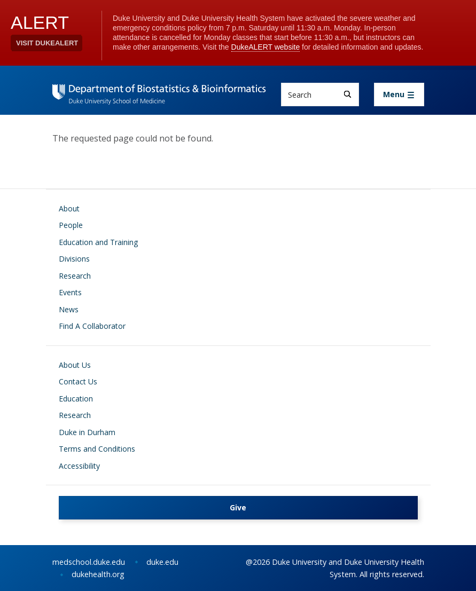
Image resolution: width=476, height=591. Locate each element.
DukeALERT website (265, 47)
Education (76, 398)
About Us (75, 365)
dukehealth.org (98, 574)
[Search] (347, 94)
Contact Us (78, 381)
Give (238, 507)
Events (70, 292)
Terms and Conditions (97, 449)
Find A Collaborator (92, 326)
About (69, 208)
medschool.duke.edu (88, 562)
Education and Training (98, 242)
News (69, 309)
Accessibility (79, 466)
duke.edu (162, 562)
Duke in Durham (87, 432)
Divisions (74, 259)
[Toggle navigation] (399, 94)
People (71, 225)
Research (75, 276)
